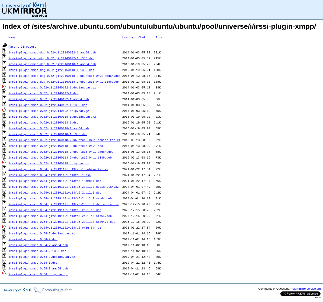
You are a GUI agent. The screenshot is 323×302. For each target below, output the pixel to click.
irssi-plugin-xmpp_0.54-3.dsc (33, 262)
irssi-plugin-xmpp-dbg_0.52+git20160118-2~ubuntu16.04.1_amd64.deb (64, 76)
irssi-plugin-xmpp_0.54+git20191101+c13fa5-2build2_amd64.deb (60, 198)
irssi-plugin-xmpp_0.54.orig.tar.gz (38, 274)
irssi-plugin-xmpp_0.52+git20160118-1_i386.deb (48, 134)
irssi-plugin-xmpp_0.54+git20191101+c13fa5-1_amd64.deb (55, 181)
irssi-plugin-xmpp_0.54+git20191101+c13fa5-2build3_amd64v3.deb (62, 222)
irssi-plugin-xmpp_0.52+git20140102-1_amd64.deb (49, 99)
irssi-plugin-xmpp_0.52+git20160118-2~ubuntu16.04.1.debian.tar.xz (64, 140)
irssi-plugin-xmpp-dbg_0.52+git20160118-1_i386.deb (51, 70)
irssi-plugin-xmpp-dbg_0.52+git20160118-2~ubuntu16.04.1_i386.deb (64, 81)
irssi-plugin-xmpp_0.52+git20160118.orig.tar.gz (49, 163)
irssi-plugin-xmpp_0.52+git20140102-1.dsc (44, 93)
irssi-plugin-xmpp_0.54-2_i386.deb (37, 251)
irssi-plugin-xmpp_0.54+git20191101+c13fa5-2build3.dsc (55, 210)
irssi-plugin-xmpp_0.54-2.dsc (33, 239)
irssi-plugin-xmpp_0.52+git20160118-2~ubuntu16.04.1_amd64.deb (61, 152)
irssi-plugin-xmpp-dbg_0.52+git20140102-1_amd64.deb (52, 52)
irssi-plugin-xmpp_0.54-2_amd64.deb (38, 245)
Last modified (133, 37)
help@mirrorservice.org (306, 288)
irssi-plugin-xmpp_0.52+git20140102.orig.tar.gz (49, 111)
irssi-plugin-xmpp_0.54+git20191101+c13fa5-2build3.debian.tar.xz (64, 204)
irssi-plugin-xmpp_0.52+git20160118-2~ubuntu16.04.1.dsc (56, 146)
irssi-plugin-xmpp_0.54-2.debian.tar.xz (42, 233)
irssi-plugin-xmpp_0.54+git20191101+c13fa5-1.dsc (50, 175)
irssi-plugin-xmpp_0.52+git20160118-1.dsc (44, 122)
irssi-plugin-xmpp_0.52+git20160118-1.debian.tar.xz (52, 117)
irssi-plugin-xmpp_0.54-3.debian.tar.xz (42, 257)
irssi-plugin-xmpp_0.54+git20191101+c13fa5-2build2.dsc (55, 192)
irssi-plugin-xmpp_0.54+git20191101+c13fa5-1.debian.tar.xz (58, 169)
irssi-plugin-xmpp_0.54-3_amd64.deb (38, 268)
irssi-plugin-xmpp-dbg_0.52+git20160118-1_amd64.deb (52, 64)
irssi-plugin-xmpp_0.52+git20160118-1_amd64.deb (49, 128)
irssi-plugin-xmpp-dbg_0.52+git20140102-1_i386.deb (51, 58)
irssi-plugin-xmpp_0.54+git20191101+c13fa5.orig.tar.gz (55, 227)
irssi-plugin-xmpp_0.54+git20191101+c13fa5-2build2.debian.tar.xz (64, 187)
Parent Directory (23, 46)
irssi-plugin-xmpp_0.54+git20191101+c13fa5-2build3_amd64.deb (60, 216)
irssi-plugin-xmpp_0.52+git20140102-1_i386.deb (48, 105)
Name (12, 37)
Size (158, 37)
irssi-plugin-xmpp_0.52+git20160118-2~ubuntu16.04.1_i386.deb (60, 157)
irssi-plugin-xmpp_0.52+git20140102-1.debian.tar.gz (52, 87)
